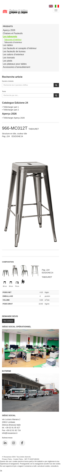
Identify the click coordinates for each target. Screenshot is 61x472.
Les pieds (7, 61)
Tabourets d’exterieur (13, 42)
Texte (4, 91)
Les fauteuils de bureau (14, 51)
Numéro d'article (8, 81)
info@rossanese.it (9, 433)
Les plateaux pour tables (15, 64)
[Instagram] (14, 443)
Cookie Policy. (5, 468)
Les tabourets (10, 36)
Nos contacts (8, 321)
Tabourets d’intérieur (13, 39)
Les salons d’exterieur (13, 54)
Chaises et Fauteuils (13, 33)
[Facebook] (22, 443)
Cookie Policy (18, 459)
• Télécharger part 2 (10, 110)
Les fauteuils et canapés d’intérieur (19, 48)
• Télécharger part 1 (10, 107)
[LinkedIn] (5, 443)
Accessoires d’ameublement (16, 67)
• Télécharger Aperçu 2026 (13, 118)
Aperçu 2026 (9, 30)
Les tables (8, 45)
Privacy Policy (7, 459)
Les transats (9, 57)
